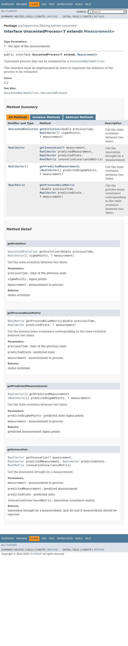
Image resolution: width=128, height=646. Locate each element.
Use (43, 4)
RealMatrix (48, 159)
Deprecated (65, 4)
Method (52, 16)
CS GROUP (35, 554)
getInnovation (50, 147)
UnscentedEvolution (23, 129)
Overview (7, 4)
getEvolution (50, 129)
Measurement (98, 31)
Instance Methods (46, 117)
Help (88, 4)
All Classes (9, 11)
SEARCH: (81, 11)
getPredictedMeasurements (60, 166)
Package (21, 4)
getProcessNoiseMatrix (57, 185)
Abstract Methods (79, 117)
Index (79, 4)
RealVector (48, 132)
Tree (52, 4)
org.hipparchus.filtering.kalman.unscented (47, 25)
